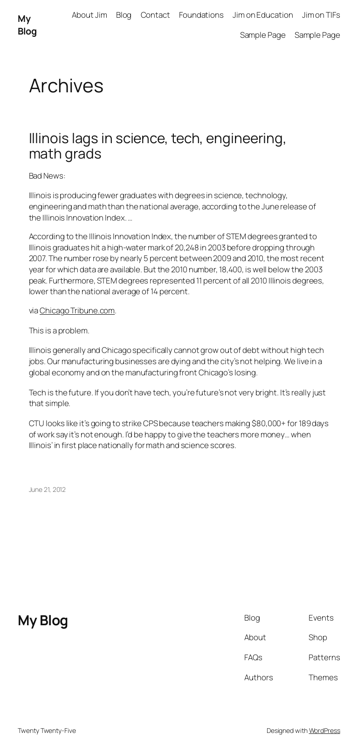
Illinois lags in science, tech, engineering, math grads (158, 145)
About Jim (89, 14)
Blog (124, 14)
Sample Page (263, 34)
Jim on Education (263, 14)
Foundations (201, 14)
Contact (155, 14)
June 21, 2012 (47, 489)
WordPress (324, 730)
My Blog (27, 25)
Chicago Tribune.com (77, 310)
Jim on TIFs (321, 14)
